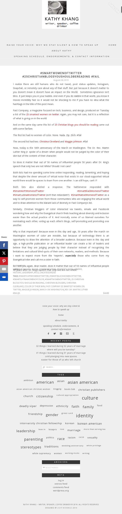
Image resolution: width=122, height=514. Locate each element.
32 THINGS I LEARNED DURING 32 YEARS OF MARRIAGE (61, 346)
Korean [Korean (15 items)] (69, 423)
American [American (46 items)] (45, 382)
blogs (35, 269)
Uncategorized (48, 272)
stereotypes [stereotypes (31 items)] (31, 447)
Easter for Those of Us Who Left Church (61, 359)
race (36, 272)
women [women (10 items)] (58, 453)
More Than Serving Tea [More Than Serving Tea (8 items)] (94, 429)
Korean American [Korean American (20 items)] (90, 423)
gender (78, 269)
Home (113, 45)
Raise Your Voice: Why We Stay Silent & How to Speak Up (53, 45)
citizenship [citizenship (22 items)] (44, 396)
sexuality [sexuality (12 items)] (92, 437)
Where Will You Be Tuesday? (61, 349)
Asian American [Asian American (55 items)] (83, 382)
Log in (61, 480)
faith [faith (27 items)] (75, 406)
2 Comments (19, 265)
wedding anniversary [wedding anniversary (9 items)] (72, 445)
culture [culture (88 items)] (90, 398)
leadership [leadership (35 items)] (25, 430)
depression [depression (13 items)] (46, 405)
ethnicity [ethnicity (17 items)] (62, 406)
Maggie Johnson (73, 141)
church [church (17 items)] (28, 396)
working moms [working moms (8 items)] (72, 453)
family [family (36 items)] (88, 406)
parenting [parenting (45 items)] (33, 439)
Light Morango (64, 508)
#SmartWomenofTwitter (57, 279)
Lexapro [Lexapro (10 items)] (53, 429)
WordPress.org (61, 490)
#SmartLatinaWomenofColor (28, 279)
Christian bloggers (55, 282)
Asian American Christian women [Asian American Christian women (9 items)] (33, 389)
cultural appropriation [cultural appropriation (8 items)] (67, 395)
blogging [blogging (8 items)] (57, 389)
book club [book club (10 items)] (69, 389)
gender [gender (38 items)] (52, 414)
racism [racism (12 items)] (72, 437)
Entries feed (61, 483)
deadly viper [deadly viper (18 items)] (28, 406)
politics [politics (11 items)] (50, 437)
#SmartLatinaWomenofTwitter (29, 194)
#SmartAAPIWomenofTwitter (28, 190)
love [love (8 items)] (62, 429)
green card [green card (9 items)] (67, 413)
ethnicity (62, 269)
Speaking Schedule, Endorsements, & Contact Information (62, 56)
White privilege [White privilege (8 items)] (94, 445)
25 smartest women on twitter (42, 114)
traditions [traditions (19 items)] (51, 446)
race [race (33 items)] (61, 438)
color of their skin (35, 286)
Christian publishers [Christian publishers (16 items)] (91, 389)
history (17, 272)
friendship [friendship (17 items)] (35, 414)
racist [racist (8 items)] (81, 437)
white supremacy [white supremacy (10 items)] (41, 453)
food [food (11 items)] (99, 405)
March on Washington (52, 289)
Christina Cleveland (50, 141)
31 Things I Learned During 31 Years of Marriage (61, 353)
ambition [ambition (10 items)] (28, 380)
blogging (26, 269)
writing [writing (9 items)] (85, 453)
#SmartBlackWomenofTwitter (93, 190)
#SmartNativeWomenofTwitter (87, 194)
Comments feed (61, 487)
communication (47, 269)
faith (70, 269)
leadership (27, 272)
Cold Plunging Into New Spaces (61, 356)
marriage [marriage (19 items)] (74, 430)
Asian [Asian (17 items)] (60, 381)
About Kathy (62, 51)
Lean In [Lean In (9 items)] (41, 429)
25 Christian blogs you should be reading (76, 124)
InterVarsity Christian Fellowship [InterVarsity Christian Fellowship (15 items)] (41, 423)
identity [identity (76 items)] (84, 416)
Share (106, 293)
